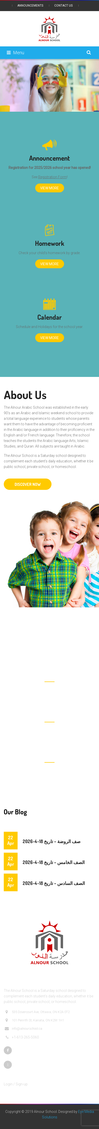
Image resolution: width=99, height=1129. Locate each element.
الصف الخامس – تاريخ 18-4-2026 (54, 862)
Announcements (30, 5)
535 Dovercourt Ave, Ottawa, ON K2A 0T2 (37, 1012)
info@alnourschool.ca (23, 1029)
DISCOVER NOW (28, 484)
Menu (15, 52)
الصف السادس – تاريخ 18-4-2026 (54, 883)
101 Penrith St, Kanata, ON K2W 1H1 (34, 1020)
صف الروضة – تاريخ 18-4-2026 (51, 841)
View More (49, 188)
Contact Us (63, 5)
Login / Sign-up (16, 1084)
